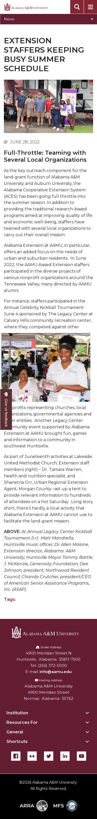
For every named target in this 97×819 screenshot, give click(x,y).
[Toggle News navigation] (48, 19)
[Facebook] (15, 756)
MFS (65, 806)
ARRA (34, 806)
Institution (17, 712)
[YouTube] (81, 756)
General (14, 732)
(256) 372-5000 (52, 665)
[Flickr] (32, 756)
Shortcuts (17, 741)
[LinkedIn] (65, 756)
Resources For (22, 722)
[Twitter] (48, 756)
